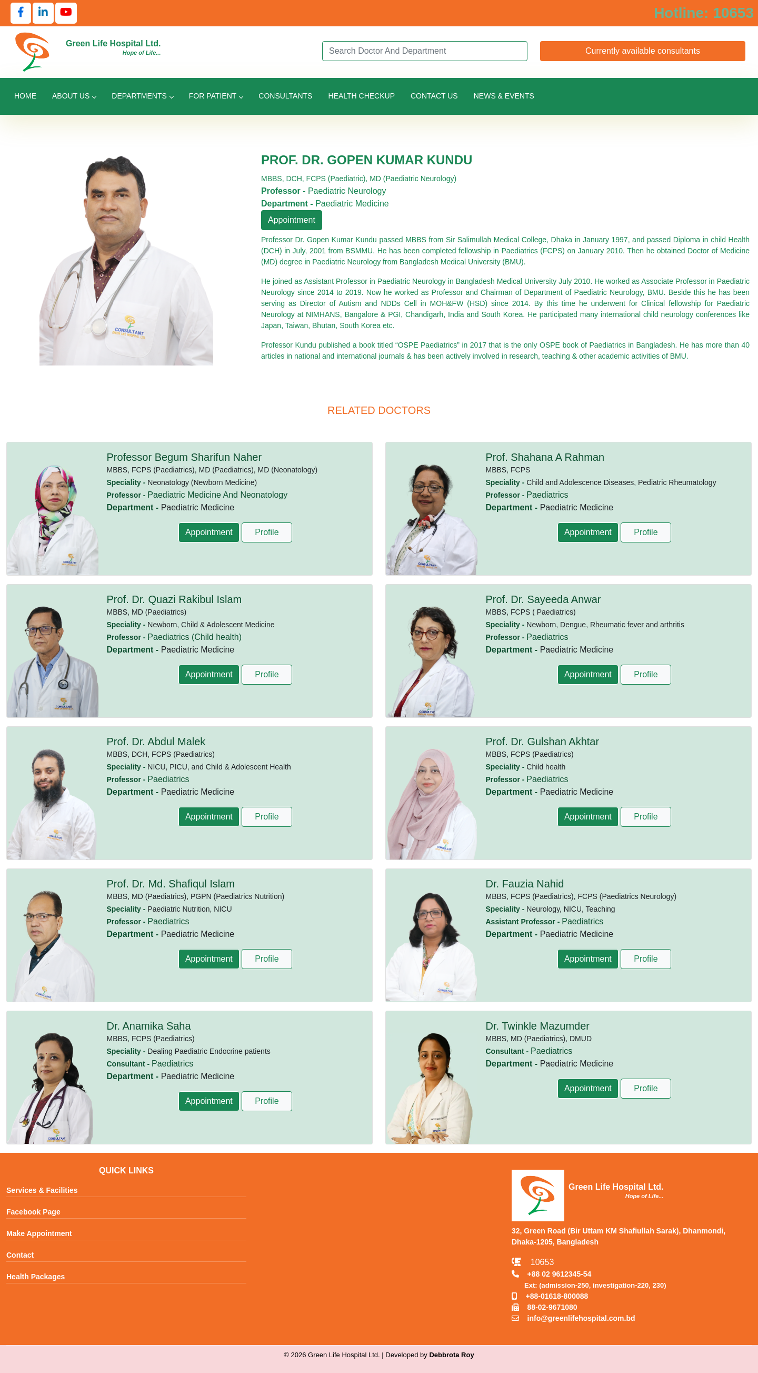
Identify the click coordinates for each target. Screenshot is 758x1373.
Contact (20, 1255)
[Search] (424, 51)
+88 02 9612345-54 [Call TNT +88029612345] (551, 1274)
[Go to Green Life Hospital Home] (32, 51)
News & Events (504, 96)
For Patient (216, 96)
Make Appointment (39, 1233)
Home (25, 96)
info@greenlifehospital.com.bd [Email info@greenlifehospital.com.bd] (573, 1318)
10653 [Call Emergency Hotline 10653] (533, 1262)
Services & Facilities (41, 1190)
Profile (266, 532)
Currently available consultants (642, 50)
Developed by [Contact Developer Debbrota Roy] (429, 1355)
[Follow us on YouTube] (66, 13)
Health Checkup (361, 96)
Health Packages (35, 1276)
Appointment (291, 219)
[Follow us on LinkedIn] (43, 13)
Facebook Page (33, 1212)
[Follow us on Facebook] (20, 13)
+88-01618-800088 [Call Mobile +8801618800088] (550, 1296)
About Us (74, 96)
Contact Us (434, 96)
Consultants (285, 96)
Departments (142, 96)
